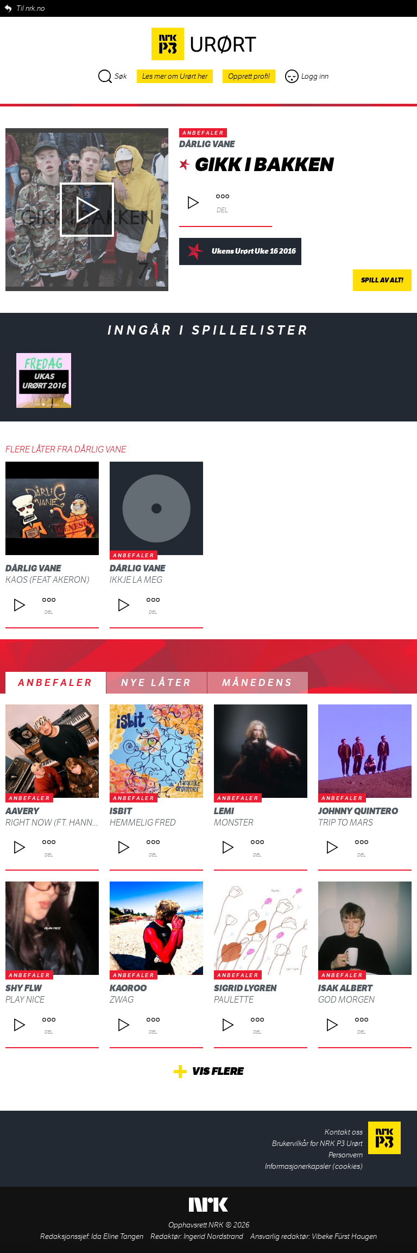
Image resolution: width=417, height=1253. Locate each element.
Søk (112, 76)
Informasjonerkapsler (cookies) (314, 1166)
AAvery (22, 811)
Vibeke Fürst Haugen (344, 1236)
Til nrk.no (30, 8)
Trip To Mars (345, 822)
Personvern (345, 1155)
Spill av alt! (382, 280)
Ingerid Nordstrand (213, 1236)
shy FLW (23, 988)
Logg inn (306, 76)
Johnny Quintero (358, 811)
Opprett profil (249, 76)
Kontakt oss (344, 1132)
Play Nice (25, 999)
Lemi (224, 811)
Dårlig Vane (207, 144)
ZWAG (122, 999)
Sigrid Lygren (245, 988)
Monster (234, 822)
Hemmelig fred (143, 822)
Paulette (234, 999)
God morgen (346, 999)
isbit (121, 811)
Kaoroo (128, 988)
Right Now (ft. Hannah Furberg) (75, 822)
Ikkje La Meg (136, 580)
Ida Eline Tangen (117, 1236)
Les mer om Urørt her (174, 76)
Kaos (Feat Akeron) (47, 580)
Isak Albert (345, 988)
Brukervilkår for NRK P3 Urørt (317, 1143)
